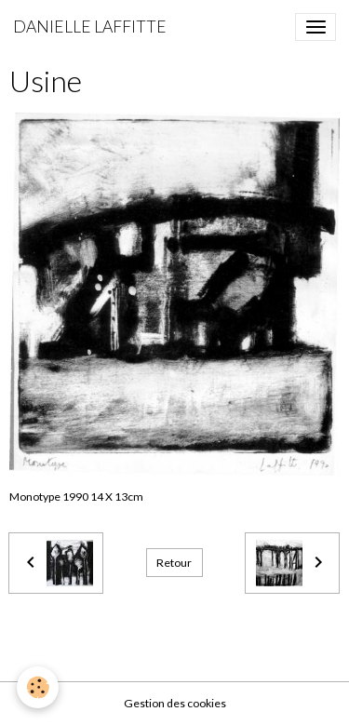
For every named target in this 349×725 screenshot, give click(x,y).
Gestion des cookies (175, 703)
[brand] (90, 27)
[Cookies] (38, 687)
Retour (174, 563)
